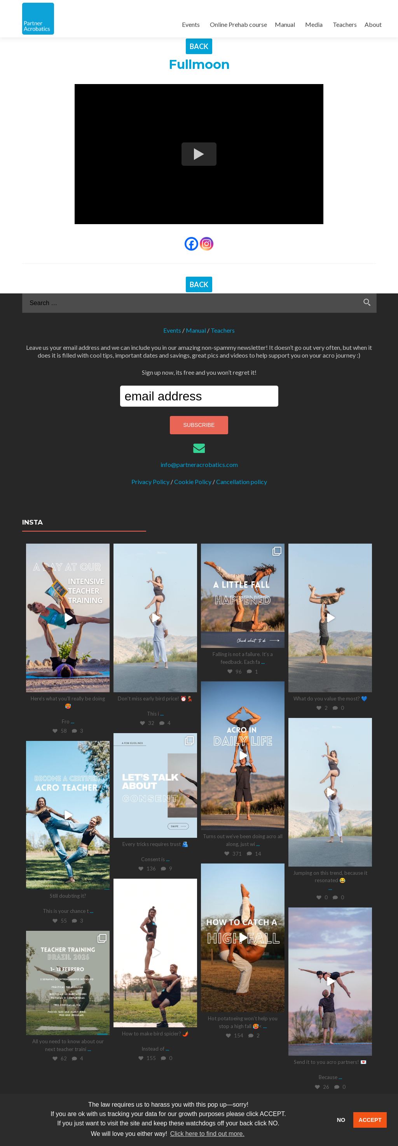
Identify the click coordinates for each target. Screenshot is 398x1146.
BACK (199, 46)
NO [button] (341, 1120)
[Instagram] (206, 244)
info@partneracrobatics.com (199, 464)
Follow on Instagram (220, 1078)
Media (314, 24)
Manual (285, 24)
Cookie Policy (192, 481)
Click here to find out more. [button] (207, 1133)
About (373, 24)
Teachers (345, 24)
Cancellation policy (241, 481)
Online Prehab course (238, 24)
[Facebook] (191, 244)
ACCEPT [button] (370, 1120)
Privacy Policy (150, 481)
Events (191, 24)
